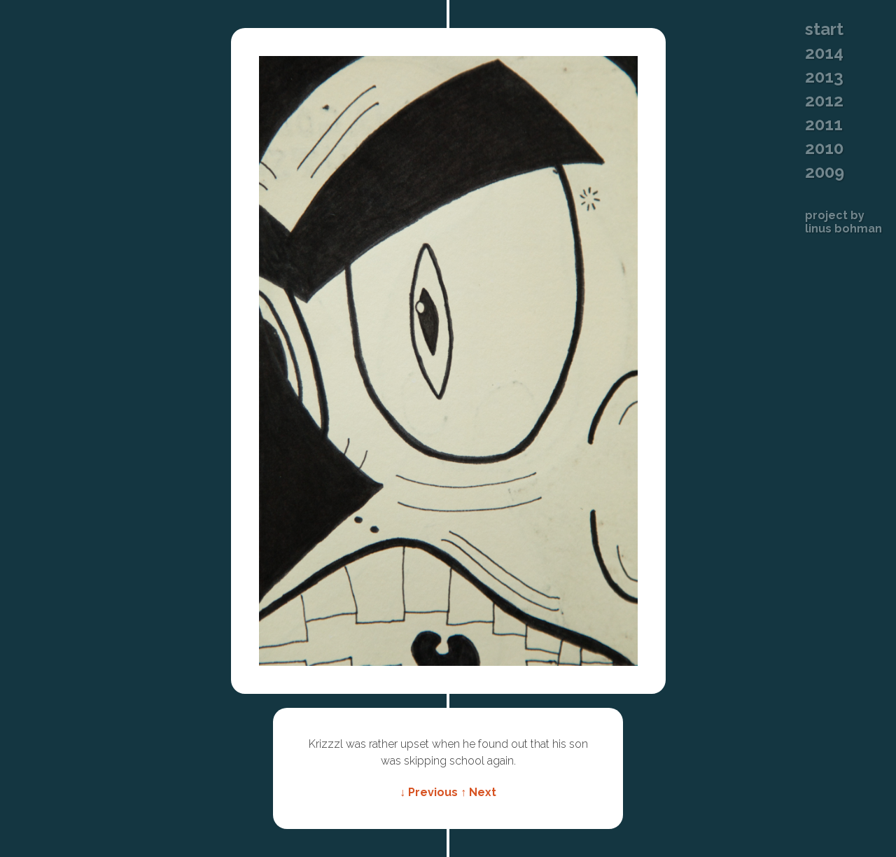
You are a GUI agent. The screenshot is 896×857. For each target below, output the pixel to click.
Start (824, 29)
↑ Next (478, 792)
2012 (824, 100)
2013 (824, 77)
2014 (824, 53)
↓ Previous (429, 792)
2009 (824, 172)
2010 (824, 148)
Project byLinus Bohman (843, 222)
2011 (824, 124)
